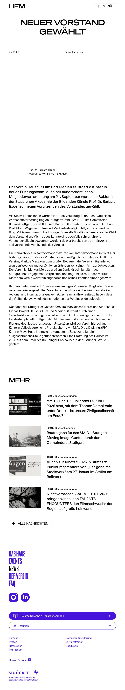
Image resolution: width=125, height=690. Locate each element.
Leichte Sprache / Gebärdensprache (68, 616)
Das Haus (17, 553)
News (14, 568)
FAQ (12, 583)
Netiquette (71, 646)
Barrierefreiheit (74, 642)
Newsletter (15, 646)
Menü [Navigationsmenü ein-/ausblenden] (107, 5)
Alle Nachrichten (33, 523)
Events (15, 561)
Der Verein (18, 576)
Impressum (15, 649)
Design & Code (20, 660)
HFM (17, 5)
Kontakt (13, 638)
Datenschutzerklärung (78, 638)
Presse (13, 642)
